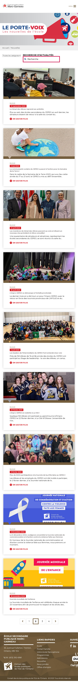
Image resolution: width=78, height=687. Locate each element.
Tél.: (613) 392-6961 (13, 657)
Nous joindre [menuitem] (43, 664)
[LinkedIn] (74, 646)
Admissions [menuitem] (42, 658)
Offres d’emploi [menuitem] (44, 667)
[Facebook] (71, 646)
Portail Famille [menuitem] (43, 649)
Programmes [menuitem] (43, 655)
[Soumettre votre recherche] (25, 59)
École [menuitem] (39, 646)
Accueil (5, 48)
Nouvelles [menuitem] (41, 661)
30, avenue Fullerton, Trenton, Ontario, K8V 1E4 (17, 649)
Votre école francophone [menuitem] (48, 652)
